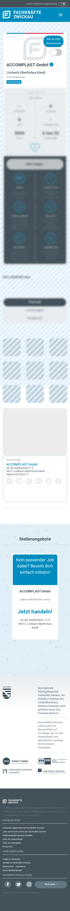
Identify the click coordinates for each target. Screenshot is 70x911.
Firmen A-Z (8, 847)
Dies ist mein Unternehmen (53, 41)
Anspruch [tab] (34, 318)
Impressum (20, 866)
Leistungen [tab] (35, 310)
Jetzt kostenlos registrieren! (42, 3)
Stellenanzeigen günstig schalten (17, 835)
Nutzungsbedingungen (12, 870)
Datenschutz (8, 866)
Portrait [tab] (35, 302)
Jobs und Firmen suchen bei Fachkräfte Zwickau (24, 832)
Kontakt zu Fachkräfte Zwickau (17, 863)
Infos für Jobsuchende (13, 839)
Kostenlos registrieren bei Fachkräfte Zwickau (23, 828)
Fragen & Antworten (11, 859)
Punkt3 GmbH (11, 893)
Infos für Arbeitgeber (12, 843)
